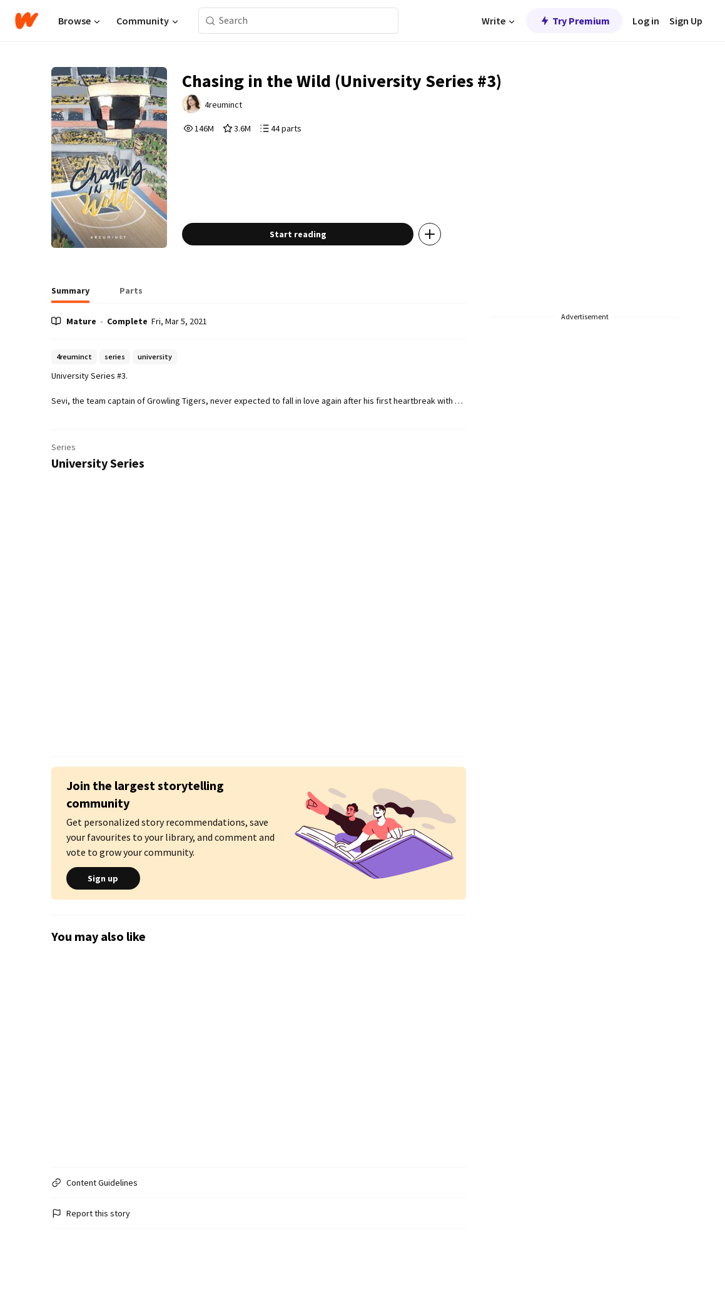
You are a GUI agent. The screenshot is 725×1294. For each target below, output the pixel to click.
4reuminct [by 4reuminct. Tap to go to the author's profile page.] (223, 104)
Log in (645, 20)
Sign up (103, 878)
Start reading (298, 234)
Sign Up (685, 20)
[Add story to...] (429, 234)
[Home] (26, 20)
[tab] (70, 294)
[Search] (210, 21)
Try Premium (574, 20)
